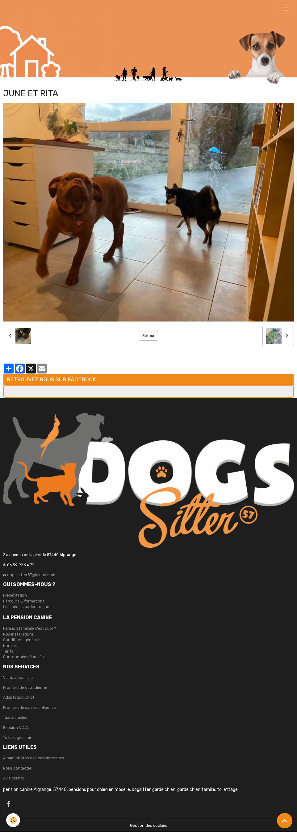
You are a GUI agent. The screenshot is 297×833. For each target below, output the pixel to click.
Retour (148, 336)
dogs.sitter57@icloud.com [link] (31, 575)
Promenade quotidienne (25, 687)
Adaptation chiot (18, 697)
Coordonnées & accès (23, 657)
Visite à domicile (18, 677)
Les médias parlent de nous (28, 607)
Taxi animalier (15, 717)
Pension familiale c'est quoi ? (29, 628)
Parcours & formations (24, 601)
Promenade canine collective (29, 708)
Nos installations (18, 634)
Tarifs (8, 651)
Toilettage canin (17, 738)
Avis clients (13, 778)
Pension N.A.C (15, 728)
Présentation (15, 595)
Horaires (11, 646)
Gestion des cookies (148, 825)
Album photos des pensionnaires (33, 758)
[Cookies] (13, 820)
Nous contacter (17, 768)
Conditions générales (23, 640)
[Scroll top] (284, 820)
